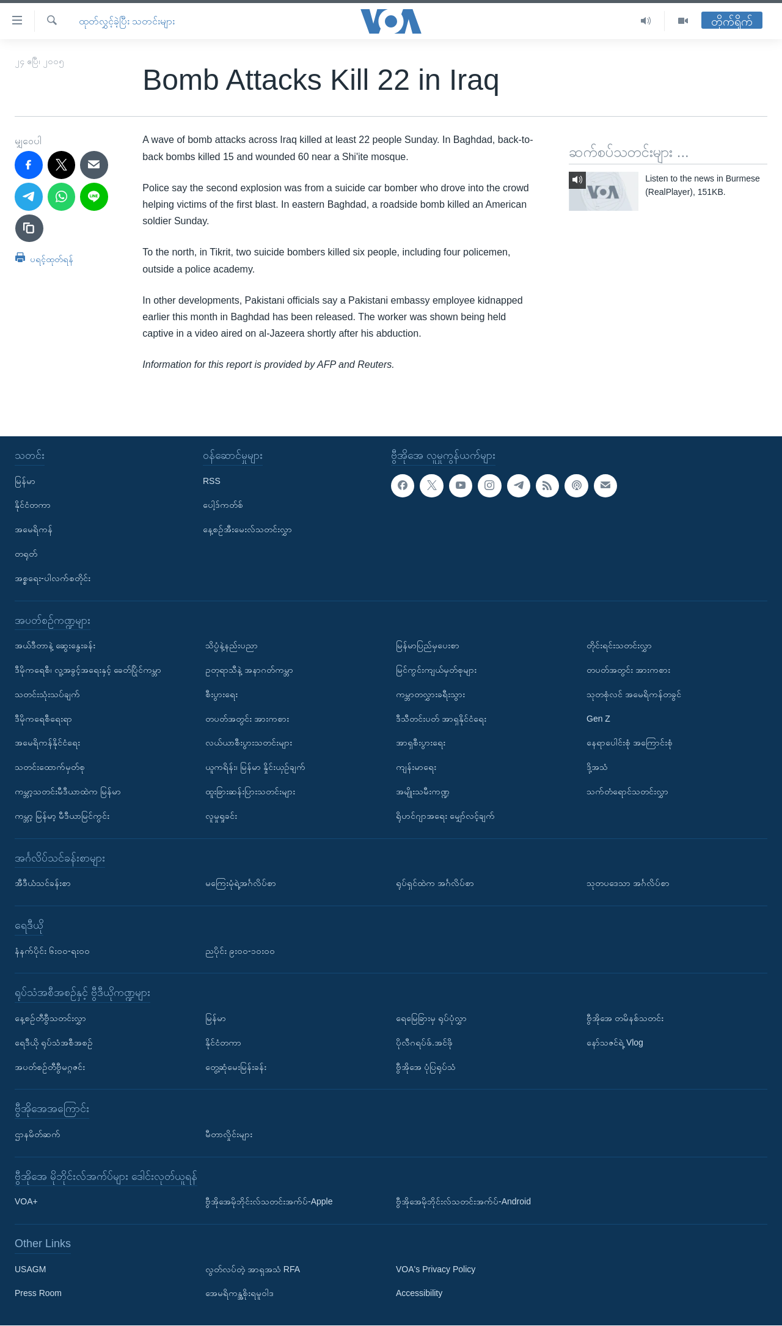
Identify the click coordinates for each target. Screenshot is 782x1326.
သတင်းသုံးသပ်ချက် (47, 694)
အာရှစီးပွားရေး (420, 743)
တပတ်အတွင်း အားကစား (247, 718)
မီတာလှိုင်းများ (228, 1134)
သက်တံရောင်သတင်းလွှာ (627, 791)
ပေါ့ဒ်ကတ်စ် (223, 505)
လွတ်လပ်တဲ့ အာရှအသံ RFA (252, 1269)
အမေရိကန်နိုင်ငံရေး (47, 743)
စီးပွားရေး (221, 694)
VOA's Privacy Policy (435, 1269)
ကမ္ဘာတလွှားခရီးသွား (430, 694)
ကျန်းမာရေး (416, 767)
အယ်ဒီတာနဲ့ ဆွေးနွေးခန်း (55, 646)
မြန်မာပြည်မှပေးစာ (427, 646)
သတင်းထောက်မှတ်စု (50, 767)
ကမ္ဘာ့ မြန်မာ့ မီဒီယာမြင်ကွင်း (62, 816)
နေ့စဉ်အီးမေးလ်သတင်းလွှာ (247, 530)
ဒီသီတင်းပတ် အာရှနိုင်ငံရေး (441, 718)
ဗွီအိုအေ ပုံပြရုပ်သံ (426, 1067)
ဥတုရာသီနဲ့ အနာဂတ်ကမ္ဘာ (249, 670)
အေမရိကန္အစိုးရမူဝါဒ (239, 1294)
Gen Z (598, 718)
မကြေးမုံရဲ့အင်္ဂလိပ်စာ (240, 883)
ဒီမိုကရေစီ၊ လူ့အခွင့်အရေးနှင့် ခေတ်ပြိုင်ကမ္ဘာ (88, 670)
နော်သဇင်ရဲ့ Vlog (614, 1042)
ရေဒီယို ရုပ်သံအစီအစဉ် (54, 1042)
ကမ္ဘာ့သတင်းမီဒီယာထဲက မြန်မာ (68, 791)
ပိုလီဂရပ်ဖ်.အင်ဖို (424, 1042)
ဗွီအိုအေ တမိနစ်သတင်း (624, 1018)
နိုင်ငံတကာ (33, 505)
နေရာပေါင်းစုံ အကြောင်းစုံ (629, 743)
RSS (212, 481)
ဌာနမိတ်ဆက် (37, 1134)
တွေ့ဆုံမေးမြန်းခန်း (235, 1067)
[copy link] (29, 228)
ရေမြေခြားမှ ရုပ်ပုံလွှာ (431, 1018)
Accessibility (419, 1294)
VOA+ (26, 1202)
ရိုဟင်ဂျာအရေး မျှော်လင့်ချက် (445, 816)
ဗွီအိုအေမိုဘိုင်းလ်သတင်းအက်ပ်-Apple (268, 1202)
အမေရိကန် (34, 530)
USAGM (30, 1269)
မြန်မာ (25, 481)
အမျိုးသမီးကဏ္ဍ (423, 791)
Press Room (38, 1294)
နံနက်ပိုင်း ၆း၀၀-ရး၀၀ (52, 951)
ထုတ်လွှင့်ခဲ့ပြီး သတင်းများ (127, 21)
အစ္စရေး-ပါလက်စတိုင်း (52, 578)
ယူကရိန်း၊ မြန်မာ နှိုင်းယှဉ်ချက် (255, 767)
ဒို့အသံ (597, 767)
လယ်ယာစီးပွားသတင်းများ (248, 743)
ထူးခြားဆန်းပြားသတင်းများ (250, 791)
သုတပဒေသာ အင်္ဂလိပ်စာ (628, 883)
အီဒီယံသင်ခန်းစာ (43, 883)
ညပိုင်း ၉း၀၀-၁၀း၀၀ (240, 951)
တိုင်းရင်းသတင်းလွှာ (619, 646)
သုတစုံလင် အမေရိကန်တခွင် (633, 694)
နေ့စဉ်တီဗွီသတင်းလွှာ (50, 1018)
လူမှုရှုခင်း (221, 816)
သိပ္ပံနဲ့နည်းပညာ (231, 646)
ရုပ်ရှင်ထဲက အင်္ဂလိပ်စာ (435, 883)
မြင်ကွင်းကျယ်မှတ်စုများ (436, 670)
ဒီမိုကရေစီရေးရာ (43, 718)
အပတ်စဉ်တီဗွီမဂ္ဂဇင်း (50, 1067)
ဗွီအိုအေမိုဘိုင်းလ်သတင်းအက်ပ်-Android (463, 1202)
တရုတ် (26, 554)
